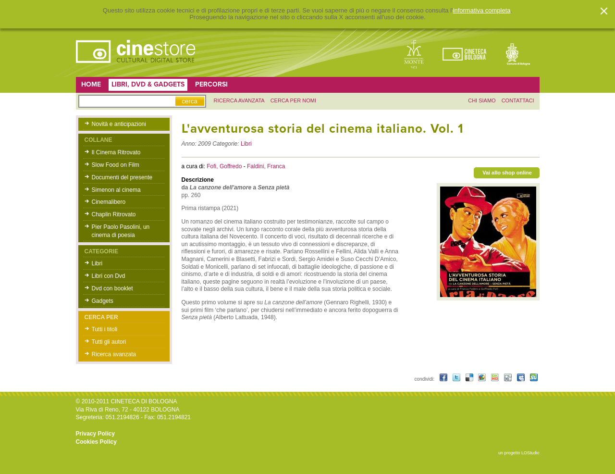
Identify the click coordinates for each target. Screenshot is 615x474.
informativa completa (482, 10)
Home (91, 84)
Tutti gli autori (109, 341)
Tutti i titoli (105, 329)
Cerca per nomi (293, 100)
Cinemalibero (109, 202)
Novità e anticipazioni (119, 124)
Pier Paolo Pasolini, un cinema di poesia (121, 231)
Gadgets (102, 301)
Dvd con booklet (112, 288)
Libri (97, 263)
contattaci (518, 100)
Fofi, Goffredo (225, 166)
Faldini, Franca (266, 166)
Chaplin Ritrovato (114, 214)
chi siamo (481, 100)
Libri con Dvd (108, 276)
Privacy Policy (95, 433)
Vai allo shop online (507, 172)
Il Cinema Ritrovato (116, 152)
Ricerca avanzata (114, 354)
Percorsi (211, 84)
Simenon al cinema (116, 190)
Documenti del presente (122, 177)
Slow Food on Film (115, 165)
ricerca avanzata (239, 100)
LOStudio (530, 452)
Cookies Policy (96, 441)
